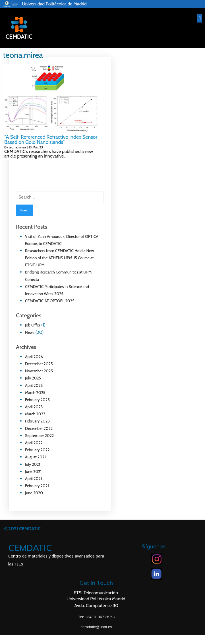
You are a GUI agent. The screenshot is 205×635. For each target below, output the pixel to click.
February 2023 (37, 421)
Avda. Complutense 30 (96, 605)
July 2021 (32, 464)
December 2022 (39, 428)
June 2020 (34, 492)
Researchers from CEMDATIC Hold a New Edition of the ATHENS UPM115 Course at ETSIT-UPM (59, 258)
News (29, 332)
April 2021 (33, 478)
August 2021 (35, 457)
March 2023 (35, 413)
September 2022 (39, 435)
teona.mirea (17, 147)
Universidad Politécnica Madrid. (96, 598)
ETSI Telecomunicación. (96, 592)
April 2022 (34, 442)
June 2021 (33, 471)
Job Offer (32, 325)
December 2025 (39, 363)
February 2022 (37, 449)
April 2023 (34, 406)
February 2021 (37, 485)
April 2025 (34, 385)
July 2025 (33, 378)
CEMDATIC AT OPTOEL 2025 (49, 300)
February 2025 (37, 399)
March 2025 (35, 392)
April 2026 (34, 356)
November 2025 (39, 370)
